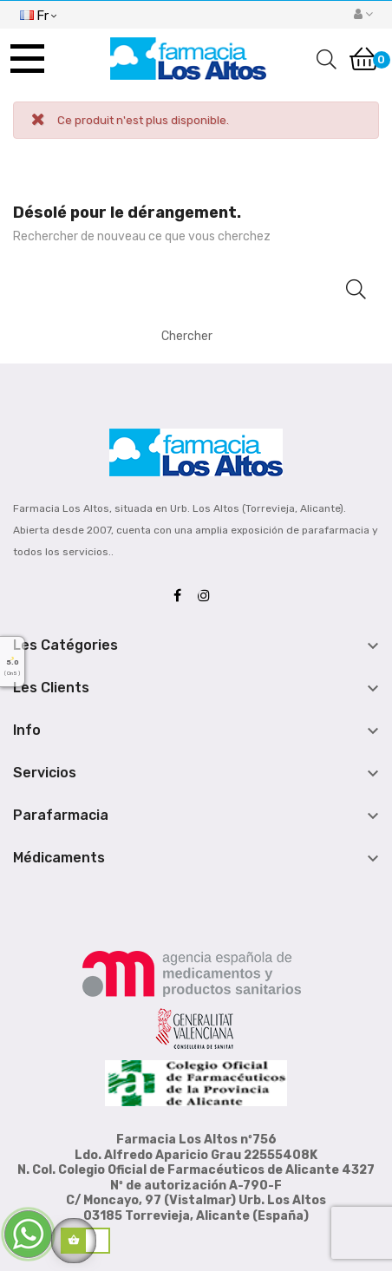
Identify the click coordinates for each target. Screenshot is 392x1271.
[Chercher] (257, 336)
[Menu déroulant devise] (38, 13)
